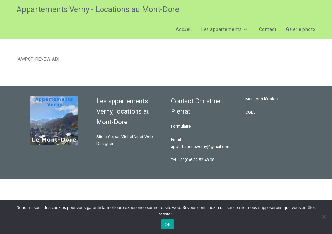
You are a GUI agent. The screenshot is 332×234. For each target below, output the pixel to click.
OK (167, 224)
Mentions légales (261, 99)
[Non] (324, 217)
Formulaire (181, 126)
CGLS (250, 112)
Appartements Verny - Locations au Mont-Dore (98, 9)
